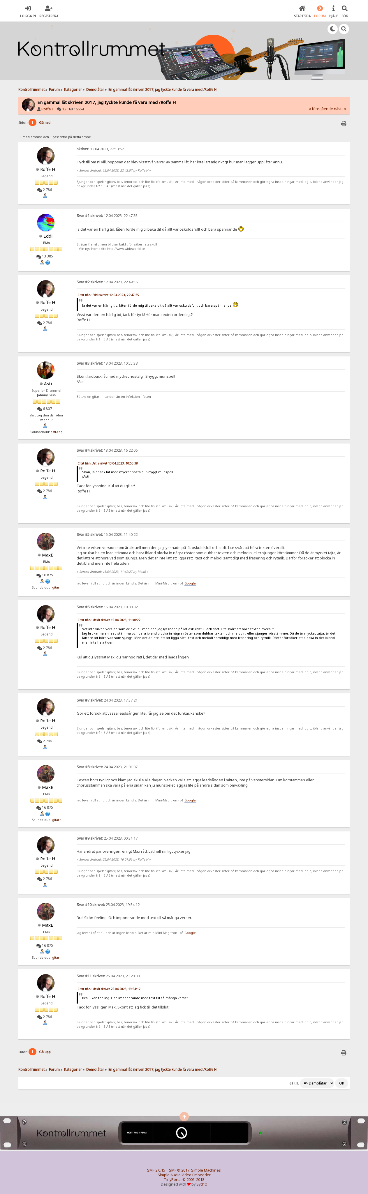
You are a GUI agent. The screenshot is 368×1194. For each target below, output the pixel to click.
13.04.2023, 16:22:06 (107, 450)
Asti (48, 383)
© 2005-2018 (193, 1179)
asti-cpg (57, 432)
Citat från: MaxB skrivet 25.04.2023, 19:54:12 (109, 989)
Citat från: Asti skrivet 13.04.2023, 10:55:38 (108, 463)
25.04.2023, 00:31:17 (107, 838)
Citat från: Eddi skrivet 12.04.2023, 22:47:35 (108, 295)
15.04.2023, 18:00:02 (107, 607)
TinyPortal (173, 1179)
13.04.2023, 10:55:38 (107, 363)
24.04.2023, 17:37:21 (107, 700)
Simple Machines (206, 1170)
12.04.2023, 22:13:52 (100, 148)
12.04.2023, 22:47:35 (107, 215)
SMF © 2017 (179, 1170)
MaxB (48, 555)
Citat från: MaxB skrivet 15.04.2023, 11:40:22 (109, 620)
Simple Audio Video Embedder (184, 1174)
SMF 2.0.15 (156, 1170)
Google (190, 583)
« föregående (321, 108)
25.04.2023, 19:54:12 (108, 904)
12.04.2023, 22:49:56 (107, 282)
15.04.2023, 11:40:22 (107, 534)
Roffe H (47, 109)
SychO (201, 1184)
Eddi (47, 236)
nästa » (340, 108)
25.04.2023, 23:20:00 (108, 976)
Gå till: (294, 1083)
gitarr (56, 587)
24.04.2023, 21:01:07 (107, 766)
